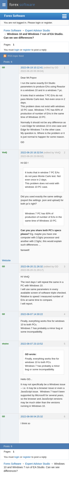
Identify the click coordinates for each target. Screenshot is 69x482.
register (27, 49)
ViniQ (4, 152)
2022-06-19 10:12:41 (32, 67)
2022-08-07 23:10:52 (32, 343)
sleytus (5, 344)
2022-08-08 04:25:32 (32, 416)
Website (6, 260)
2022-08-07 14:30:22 (32, 314)
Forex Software (14, 15)
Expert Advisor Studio (37, 30)
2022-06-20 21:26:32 (32, 266)
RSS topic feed (16, 55)
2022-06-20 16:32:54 (32, 152)
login (16, 49)
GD (3, 68)
